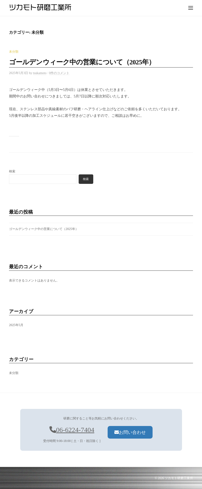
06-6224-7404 (71, 429)
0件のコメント (59, 73)
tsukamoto (40, 73)
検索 (12, 171)
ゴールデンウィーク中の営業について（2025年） (82, 62)
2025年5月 (16, 325)
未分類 (13, 51)
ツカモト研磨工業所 (179, 478)
